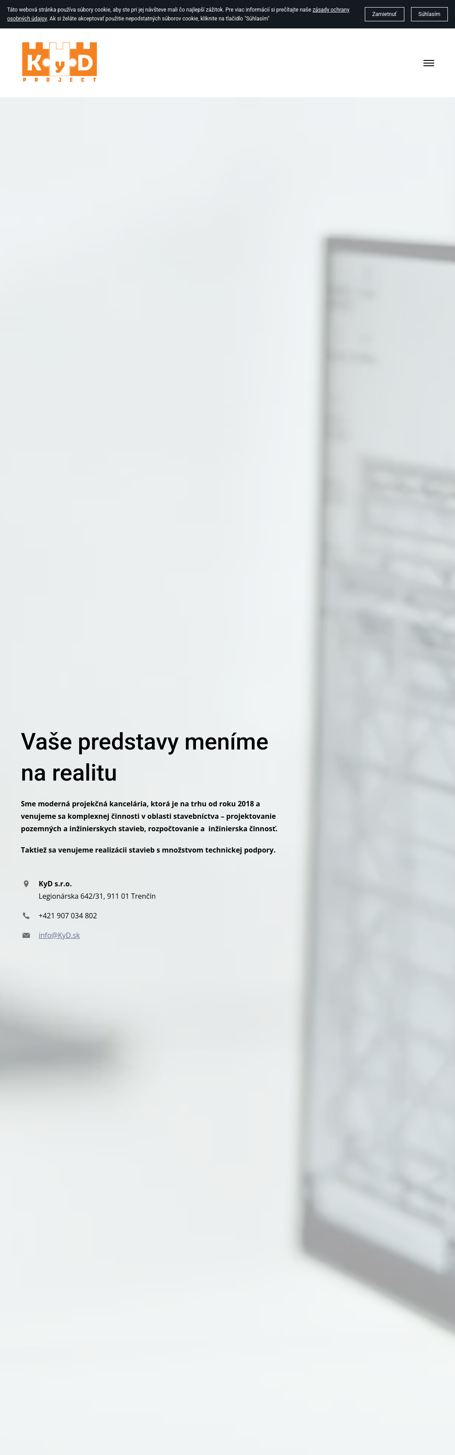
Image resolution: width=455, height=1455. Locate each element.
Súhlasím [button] (429, 14)
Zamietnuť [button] (384, 14)
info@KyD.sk (59, 935)
